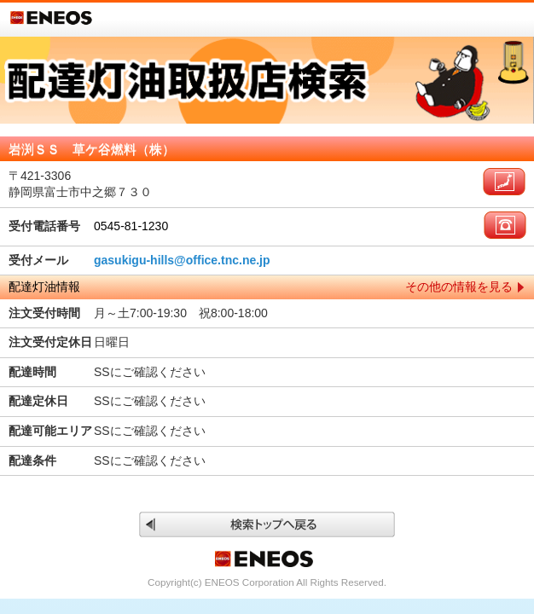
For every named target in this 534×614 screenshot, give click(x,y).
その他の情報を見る (459, 286)
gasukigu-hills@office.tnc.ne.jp (182, 260)
